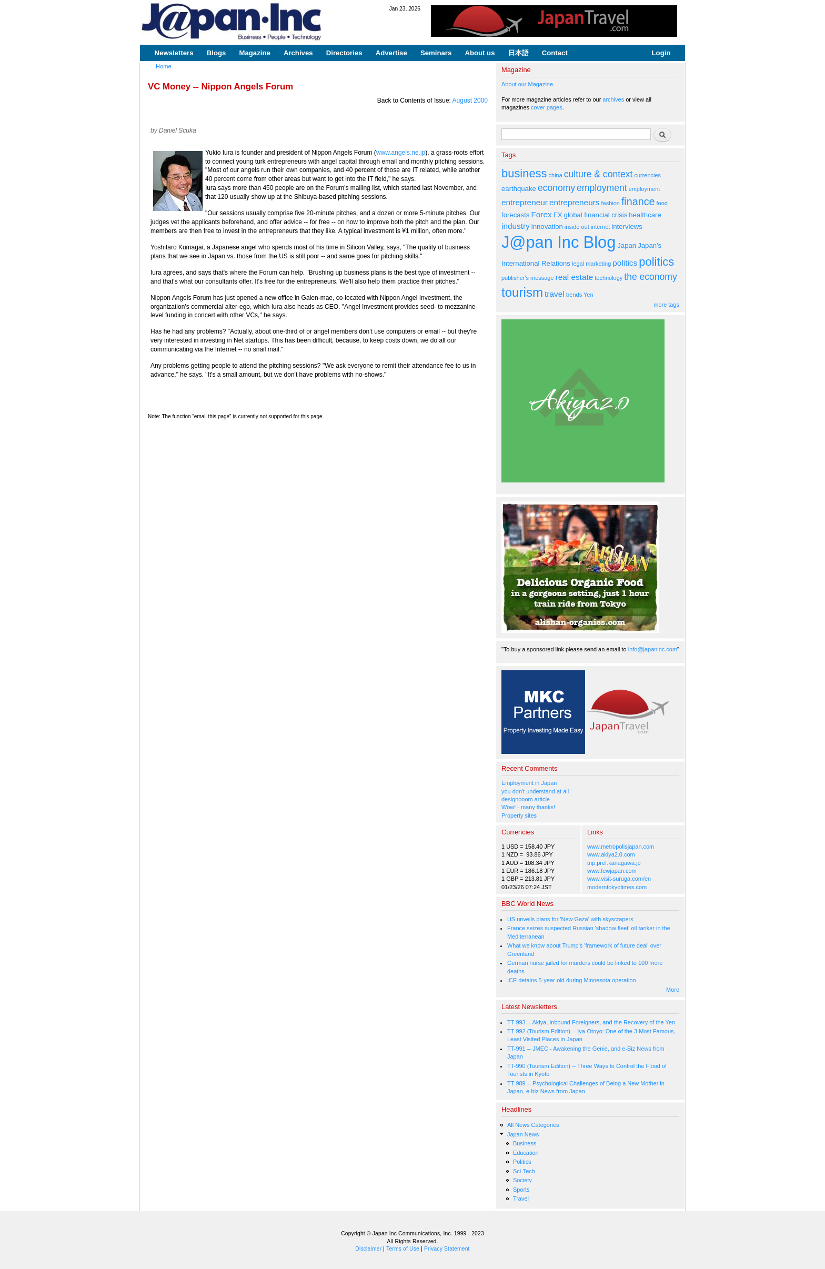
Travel (521, 1198)
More (672, 989)
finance (638, 201)
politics (624, 262)
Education (526, 1153)
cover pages (546, 107)
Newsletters (174, 53)
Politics (522, 1162)
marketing (598, 263)
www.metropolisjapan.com (620, 846)
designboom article (525, 799)
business (524, 173)
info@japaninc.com (652, 649)
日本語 (518, 53)
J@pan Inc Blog (558, 242)
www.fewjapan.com (612, 871)
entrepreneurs (574, 202)
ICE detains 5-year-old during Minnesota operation (571, 980)
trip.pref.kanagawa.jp (614, 863)
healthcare (645, 215)
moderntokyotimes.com (617, 887)
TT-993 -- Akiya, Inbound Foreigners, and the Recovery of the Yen (591, 1022)
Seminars (435, 53)
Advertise (391, 53)
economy (556, 188)
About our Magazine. (528, 84)
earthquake (518, 189)
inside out (577, 227)
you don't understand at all (535, 791)
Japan (626, 245)
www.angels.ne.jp (400, 152)
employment (602, 188)
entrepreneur (524, 202)
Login (661, 53)
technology (608, 278)
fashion (610, 203)
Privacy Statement (447, 1249)
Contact (555, 53)
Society (522, 1180)
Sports (521, 1189)
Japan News (523, 1134)
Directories (344, 53)
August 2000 (470, 100)
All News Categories (533, 1125)
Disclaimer (368, 1249)
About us (480, 53)
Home (164, 66)
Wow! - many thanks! (528, 807)
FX (558, 215)
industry (515, 225)
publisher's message (527, 278)
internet (600, 227)
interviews (626, 226)
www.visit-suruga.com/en (619, 878)
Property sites (519, 815)
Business (524, 1143)
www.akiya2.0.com (611, 854)
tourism (522, 292)
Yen (588, 294)
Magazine (254, 53)
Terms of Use (402, 1249)
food (662, 203)
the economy (650, 276)
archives (613, 99)
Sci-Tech (524, 1171)
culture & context (598, 174)
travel (555, 293)
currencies (647, 175)
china (555, 175)
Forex (541, 214)
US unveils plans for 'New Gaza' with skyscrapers (570, 919)
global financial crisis (596, 215)
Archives (298, 53)
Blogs (216, 53)
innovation (547, 226)
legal (578, 263)
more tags (666, 304)
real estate (574, 277)
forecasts (515, 215)
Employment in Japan (529, 783)
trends (574, 294)
